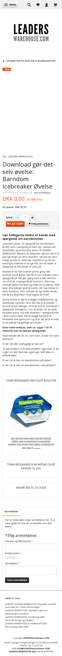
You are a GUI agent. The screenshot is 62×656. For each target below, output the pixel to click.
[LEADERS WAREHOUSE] (31, 32)
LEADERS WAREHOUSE (20, 156)
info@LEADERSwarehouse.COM (33, 648)
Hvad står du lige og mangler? (19, 620)
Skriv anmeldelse (42, 192)
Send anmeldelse (17, 580)
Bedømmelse (12, 553)
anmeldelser (23, 192)
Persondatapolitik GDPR (17, 626)
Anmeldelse (11, 563)
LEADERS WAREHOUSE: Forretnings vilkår (25, 617)
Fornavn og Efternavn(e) (18, 541)
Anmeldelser (11, 511)
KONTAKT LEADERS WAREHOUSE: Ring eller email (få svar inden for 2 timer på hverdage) (30, 606)
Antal (9, 217)
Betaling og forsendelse (17, 613)
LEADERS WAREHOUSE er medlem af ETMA (26, 623)
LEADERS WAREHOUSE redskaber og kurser (26, 610)
